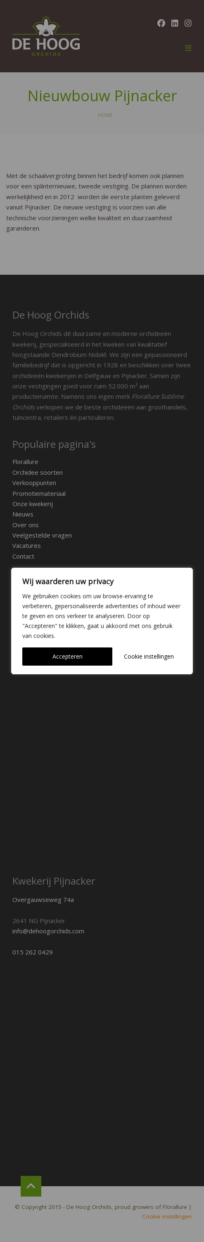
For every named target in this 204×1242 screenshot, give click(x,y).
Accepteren (67, 656)
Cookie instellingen (149, 656)
